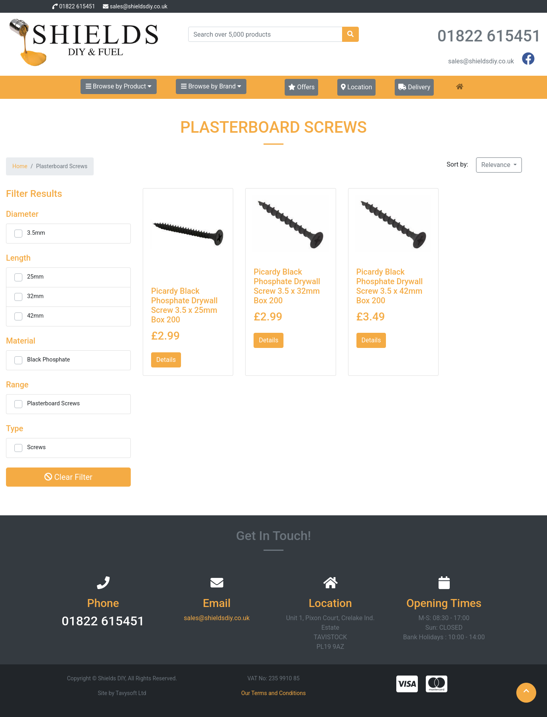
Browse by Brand (211, 86)
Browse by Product (119, 86)
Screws (36, 447)
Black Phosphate (48, 359)
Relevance (496, 165)
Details (166, 359)
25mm (35, 276)
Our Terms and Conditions (273, 693)
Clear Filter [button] (68, 477)
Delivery (414, 87)
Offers (301, 87)
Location (356, 87)
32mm (35, 296)
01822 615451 (77, 6)
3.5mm (36, 233)
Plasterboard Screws (53, 403)
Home (20, 166)
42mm (35, 315)
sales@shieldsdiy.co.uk (138, 6)
